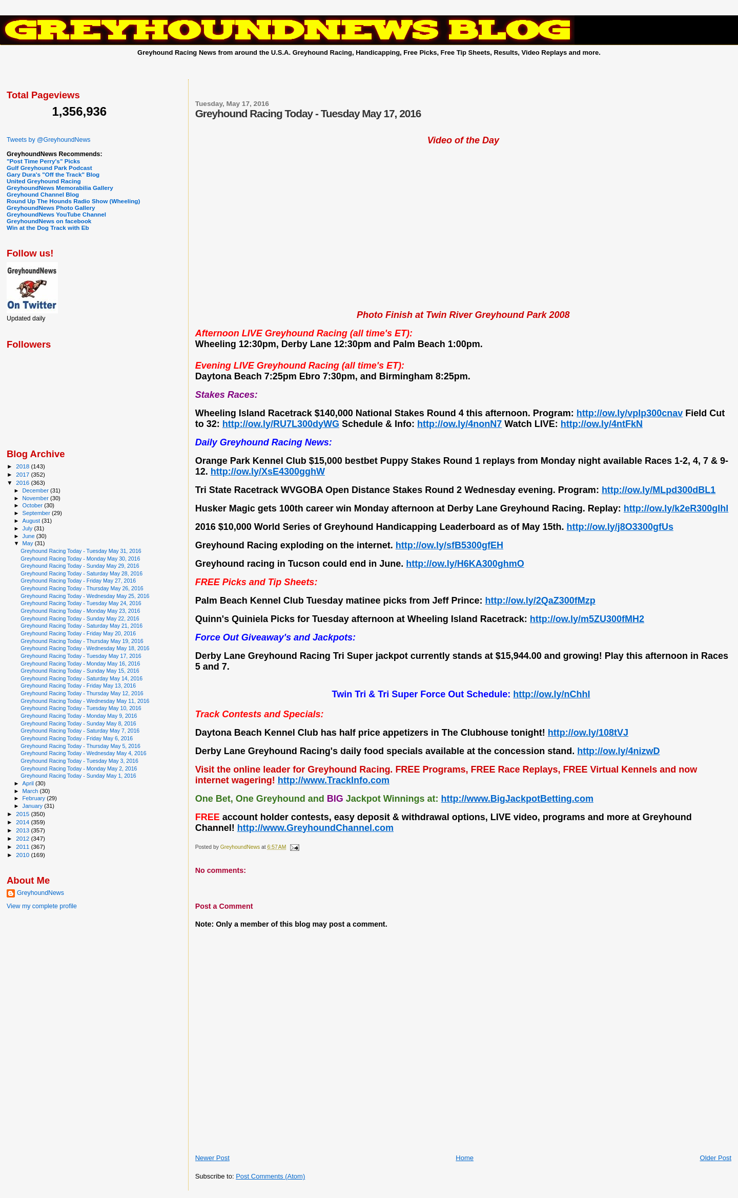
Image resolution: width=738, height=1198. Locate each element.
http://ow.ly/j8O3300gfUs (620, 527)
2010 (23, 854)
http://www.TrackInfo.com (333, 780)
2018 (23, 466)
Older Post (715, 1158)
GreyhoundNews (40, 892)
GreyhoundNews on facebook (49, 221)
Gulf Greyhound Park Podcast (49, 167)
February (35, 798)
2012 (23, 838)
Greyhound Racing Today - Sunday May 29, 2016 (79, 566)
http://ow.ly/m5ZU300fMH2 (587, 619)
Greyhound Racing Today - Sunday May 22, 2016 (79, 618)
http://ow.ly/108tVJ (588, 733)
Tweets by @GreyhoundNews (48, 139)
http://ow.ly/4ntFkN (602, 424)
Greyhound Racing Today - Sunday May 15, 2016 (79, 671)
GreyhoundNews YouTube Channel (56, 214)
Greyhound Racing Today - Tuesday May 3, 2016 (79, 761)
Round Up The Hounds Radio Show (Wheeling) (73, 201)
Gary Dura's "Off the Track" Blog (53, 174)
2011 (23, 846)
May (29, 543)
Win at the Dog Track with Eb (48, 227)
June (29, 536)
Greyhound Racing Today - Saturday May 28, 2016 (81, 573)
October (34, 505)
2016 (23, 482)
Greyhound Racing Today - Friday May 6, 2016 (76, 738)
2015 (23, 813)
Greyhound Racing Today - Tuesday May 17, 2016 (80, 656)
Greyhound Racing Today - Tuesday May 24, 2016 (80, 603)
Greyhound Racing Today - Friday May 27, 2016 (78, 580)
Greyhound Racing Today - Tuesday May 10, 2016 (80, 708)
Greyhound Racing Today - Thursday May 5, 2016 (80, 746)
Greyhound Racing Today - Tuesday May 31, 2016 (80, 551)
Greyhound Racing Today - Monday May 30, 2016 (80, 558)
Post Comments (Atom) (270, 1176)
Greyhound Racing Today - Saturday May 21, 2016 (81, 626)
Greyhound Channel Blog (43, 194)
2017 (23, 474)
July (28, 528)
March (31, 791)
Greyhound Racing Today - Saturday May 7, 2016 (79, 731)
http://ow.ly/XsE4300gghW (268, 471)
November (36, 498)
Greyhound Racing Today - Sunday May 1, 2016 (78, 776)
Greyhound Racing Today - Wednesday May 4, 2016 (83, 753)
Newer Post (212, 1158)
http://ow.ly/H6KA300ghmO (465, 564)
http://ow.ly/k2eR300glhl (676, 508)
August (32, 521)
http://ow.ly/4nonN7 (459, 424)
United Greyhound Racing (44, 181)
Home (465, 1158)
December (36, 490)
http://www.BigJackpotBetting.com (517, 799)
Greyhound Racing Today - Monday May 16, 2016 (80, 663)
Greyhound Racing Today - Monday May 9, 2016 (78, 716)
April (29, 783)
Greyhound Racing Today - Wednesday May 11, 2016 (84, 701)
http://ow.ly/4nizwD (618, 751)
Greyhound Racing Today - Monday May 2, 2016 (78, 768)
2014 (23, 822)
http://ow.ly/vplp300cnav (630, 413)
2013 (23, 830)
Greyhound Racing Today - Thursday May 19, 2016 (82, 641)
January (34, 806)
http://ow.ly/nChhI (551, 694)
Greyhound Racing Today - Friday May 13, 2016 (78, 685)
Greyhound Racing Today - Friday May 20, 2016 (78, 633)
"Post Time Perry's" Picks (43, 161)
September (37, 513)
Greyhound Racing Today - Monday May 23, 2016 (80, 611)
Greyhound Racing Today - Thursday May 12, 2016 (82, 693)
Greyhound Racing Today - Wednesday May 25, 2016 (84, 596)
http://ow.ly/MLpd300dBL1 (658, 490)
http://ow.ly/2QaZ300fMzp (540, 600)
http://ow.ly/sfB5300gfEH (449, 545)
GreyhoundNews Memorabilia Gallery (60, 187)
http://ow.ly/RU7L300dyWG (280, 424)
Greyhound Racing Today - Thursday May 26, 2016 (82, 588)
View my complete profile (42, 906)
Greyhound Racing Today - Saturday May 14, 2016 (81, 678)
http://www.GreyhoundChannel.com (315, 828)
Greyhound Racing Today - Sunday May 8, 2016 (78, 723)
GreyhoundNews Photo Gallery (51, 207)
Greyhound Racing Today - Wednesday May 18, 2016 (84, 648)
